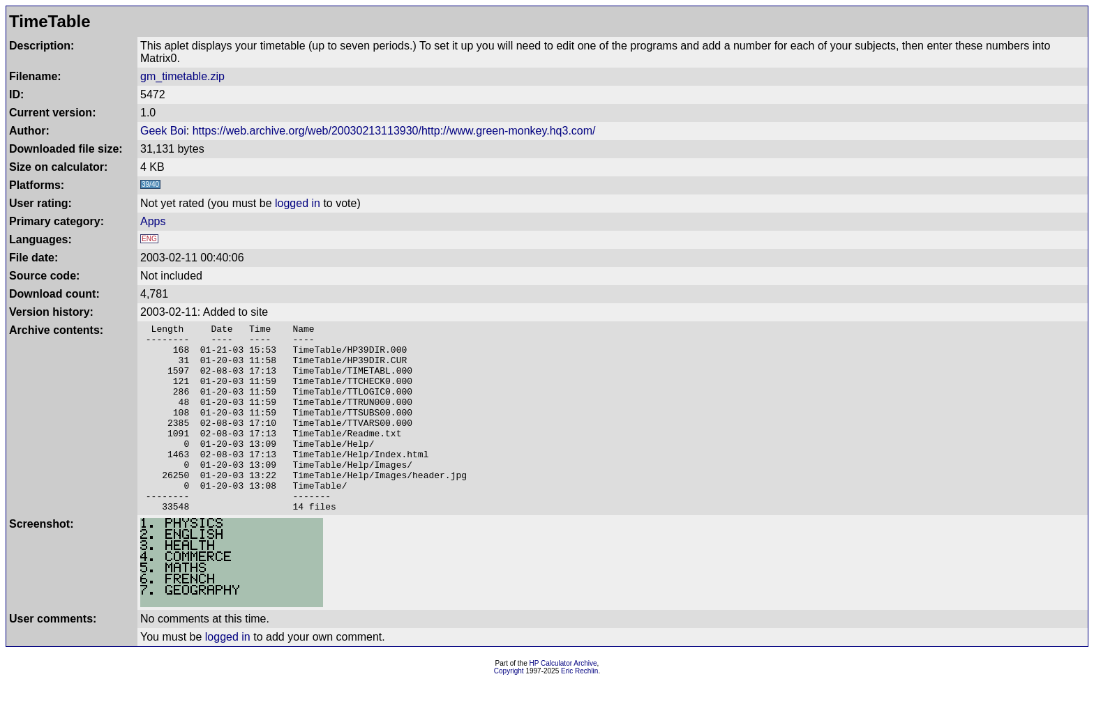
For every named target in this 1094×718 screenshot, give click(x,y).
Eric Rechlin (579, 708)
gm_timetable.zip (182, 76)
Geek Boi (163, 131)
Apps (152, 221)
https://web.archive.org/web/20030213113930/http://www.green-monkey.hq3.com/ (394, 131)
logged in (297, 203)
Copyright (509, 708)
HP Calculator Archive (563, 701)
